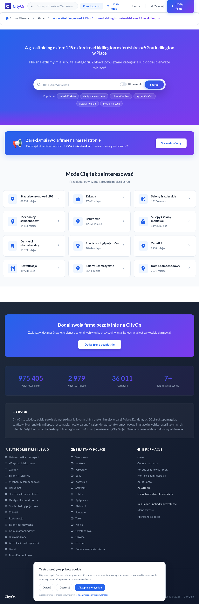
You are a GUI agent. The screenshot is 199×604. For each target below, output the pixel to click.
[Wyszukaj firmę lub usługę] (79, 84)
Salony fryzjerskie (17, 475)
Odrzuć (47, 587)
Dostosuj (65, 587)
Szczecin (78, 487)
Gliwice (77, 536)
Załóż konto (144, 481)
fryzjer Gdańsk (144, 96)
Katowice (79, 481)
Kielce (77, 524)
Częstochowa (81, 530)
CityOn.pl (189, 596)
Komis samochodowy (20, 530)
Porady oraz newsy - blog (152, 469)
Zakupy (11, 469)
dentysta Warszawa (94, 96)
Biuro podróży (15, 536)
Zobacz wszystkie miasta (88, 549)
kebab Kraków (68, 96)
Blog (136, 6)
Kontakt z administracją (151, 475)
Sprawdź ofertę (171, 143)
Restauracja (14, 518)
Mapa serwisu (145, 509)
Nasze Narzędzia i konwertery (155, 494)
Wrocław (78, 469)
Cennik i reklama (147, 463)
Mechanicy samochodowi (22, 481)
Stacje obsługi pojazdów (21, 506)
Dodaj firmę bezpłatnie (100, 344)
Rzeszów (78, 512)
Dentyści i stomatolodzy (21, 500)
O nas (140, 457)
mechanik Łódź (111, 103)
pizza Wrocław (121, 96)
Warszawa (79, 457)
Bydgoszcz (79, 500)
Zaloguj (157, 6)
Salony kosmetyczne (19, 524)
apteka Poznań (87, 103)
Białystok (78, 506)
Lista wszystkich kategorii (22, 457)
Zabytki (11, 512)
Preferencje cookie (148, 516)
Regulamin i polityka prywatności (157, 503)
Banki (10, 549)
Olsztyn (77, 543)
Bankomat (13, 487)
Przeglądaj (91, 6)
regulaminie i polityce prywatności (92, 595)
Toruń (76, 518)
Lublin (77, 494)
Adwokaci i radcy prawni (22, 543)
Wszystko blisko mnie (20, 463)
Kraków (78, 463)
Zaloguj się (143, 487)
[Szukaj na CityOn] (55, 6)
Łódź (76, 475)
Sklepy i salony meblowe (21, 494)
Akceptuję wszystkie (90, 587)
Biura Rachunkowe (18, 555)
